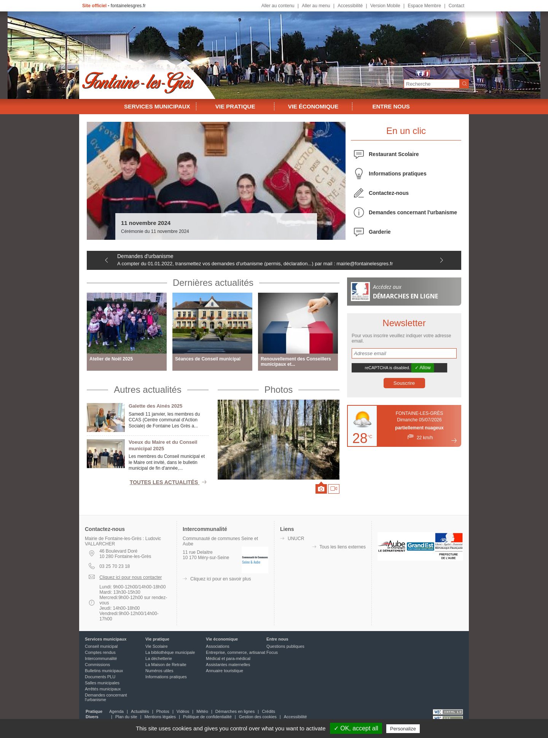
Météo (202, 711)
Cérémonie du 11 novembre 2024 (155, 231)
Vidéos (183, 711)
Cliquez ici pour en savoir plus (220, 579)
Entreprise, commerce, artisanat (235, 652)
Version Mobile (385, 5)
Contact (456, 5)
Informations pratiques (398, 174)
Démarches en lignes (235, 711)
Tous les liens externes (343, 547)
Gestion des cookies (258, 716)
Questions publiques (285, 646)
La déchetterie (158, 658)
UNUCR (296, 538)
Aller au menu (316, 5)
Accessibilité (350, 5)
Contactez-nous (389, 193)
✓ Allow (423, 367)
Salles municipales (102, 683)
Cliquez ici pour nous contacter (130, 577)
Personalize (403, 729)
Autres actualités (147, 389)
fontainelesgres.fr (128, 5)
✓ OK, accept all (356, 728)
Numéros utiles (159, 670)
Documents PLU (100, 676)
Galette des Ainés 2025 (155, 406)
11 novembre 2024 (145, 223)
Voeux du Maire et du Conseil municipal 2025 (163, 445)
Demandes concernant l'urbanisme (413, 212)
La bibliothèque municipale (170, 652)
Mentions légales (160, 716)
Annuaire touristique (224, 670)
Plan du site (126, 716)
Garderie (380, 232)
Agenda (116, 711)
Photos (278, 389)
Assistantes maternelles (228, 664)
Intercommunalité (101, 658)
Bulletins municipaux (104, 670)
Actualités (140, 711)
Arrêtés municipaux (103, 689)
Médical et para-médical (228, 658)
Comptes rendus (100, 652)
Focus (272, 652)
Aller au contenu (278, 5)
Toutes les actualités (169, 482)
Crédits (268, 711)
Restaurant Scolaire (394, 154)
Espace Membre (424, 5)
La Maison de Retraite (165, 664)
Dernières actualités (213, 282)
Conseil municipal (101, 646)
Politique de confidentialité (207, 716)
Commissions (97, 664)
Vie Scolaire (156, 646)
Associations (217, 646)
